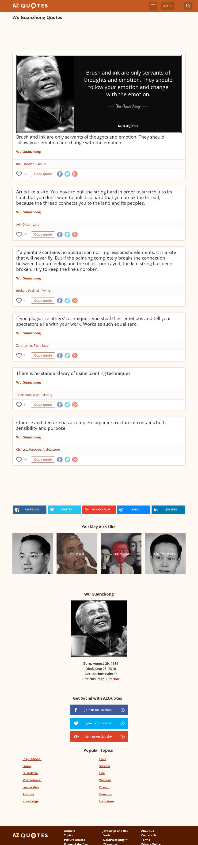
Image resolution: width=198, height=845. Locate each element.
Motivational (32, 780)
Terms (145, 840)
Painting (46, 394)
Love (102, 759)
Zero (19, 345)
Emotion (28, 164)
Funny (27, 766)
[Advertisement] (97, 37)
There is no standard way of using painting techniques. (74, 373)
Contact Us (148, 835)
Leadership (31, 787)
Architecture (51, 449)
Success (104, 766)
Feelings (33, 290)
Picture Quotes (74, 840)
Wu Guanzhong (28, 151)
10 (25, 459)
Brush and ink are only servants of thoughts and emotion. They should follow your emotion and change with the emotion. (90, 139)
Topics (68, 835)
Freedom (105, 794)
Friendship (30, 773)
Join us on (99, 710)
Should (41, 164)
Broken (21, 290)
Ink (18, 164)
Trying (45, 290)
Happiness (106, 801)
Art (18, 224)
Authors (69, 831)
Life (102, 773)
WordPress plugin (115, 840)
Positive (28, 794)
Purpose (35, 449)
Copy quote (43, 174)
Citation (112, 679)
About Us (147, 831)
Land (35, 224)
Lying (28, 345)
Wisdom (105, 780)
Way (36, 394)
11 (25, 300)
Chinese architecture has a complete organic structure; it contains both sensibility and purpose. (91, 425)
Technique (41, 345)
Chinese (21, 449)
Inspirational (32, 759)
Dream (104, 787)
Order (26, 224)
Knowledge (30, 801)
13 (25, 174)
